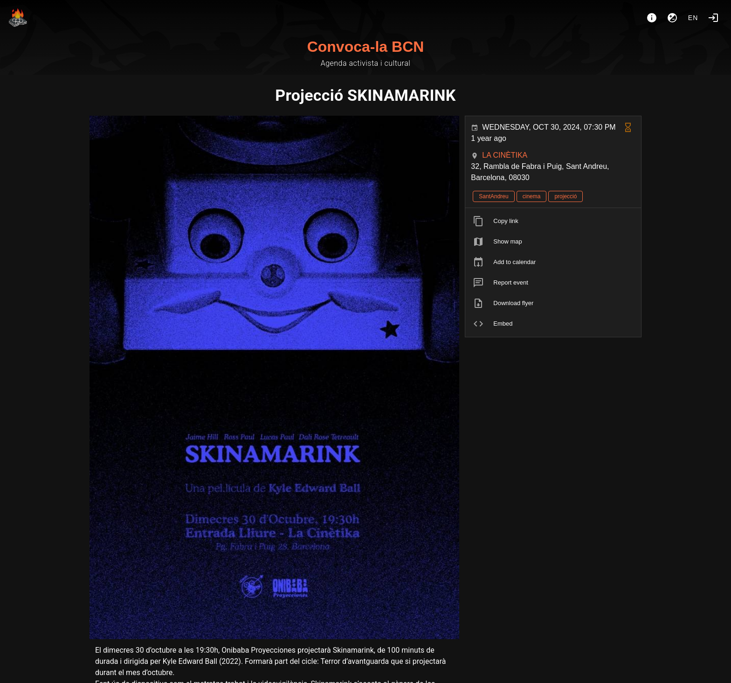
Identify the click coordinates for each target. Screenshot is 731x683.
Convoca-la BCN (365, 46)
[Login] (713, 17)
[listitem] (553, 221)
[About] (651, 17)
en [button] (693, 17)
